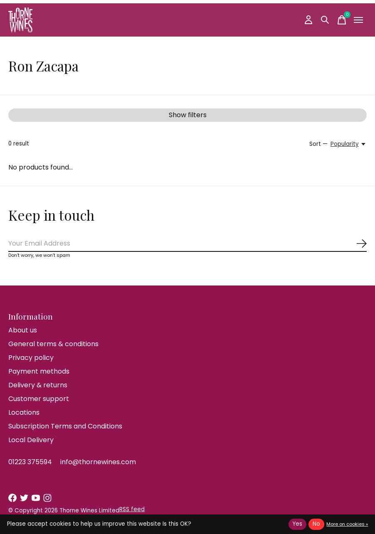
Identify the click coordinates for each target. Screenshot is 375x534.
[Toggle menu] (358, 20)
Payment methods (38, 371)
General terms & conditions (53, 344)
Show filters (188, 115)
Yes (297, 524)
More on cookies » (347, 524)
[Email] (187, 244)
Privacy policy (31, 357)
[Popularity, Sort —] (349, 144)
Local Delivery (31, 440)
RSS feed (132, 509)
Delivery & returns (37, 385)
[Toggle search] (325, 20)
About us (22, 330)
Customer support (38, 399)
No (316, 524)
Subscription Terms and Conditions (65, 426)
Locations (23, 412)
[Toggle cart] (341, 20)
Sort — (318, 144)
